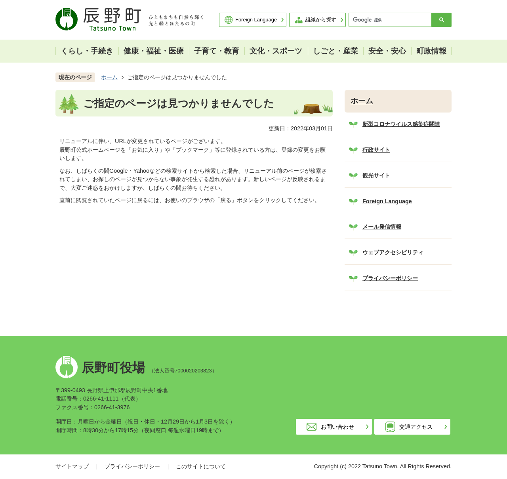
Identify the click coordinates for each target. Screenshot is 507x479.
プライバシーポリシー (390, 278)
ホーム (109, 77)
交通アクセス (416, 427)
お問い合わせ (337, 427)
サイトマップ (72, 466)
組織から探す (320, 20)
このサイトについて (201, 466)
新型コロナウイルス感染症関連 (401, 124)
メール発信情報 (381, 226)
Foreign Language (256, 20)
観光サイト (376, 175)
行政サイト (376, 150)
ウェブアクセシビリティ (392, 252)
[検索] (392, 20)
